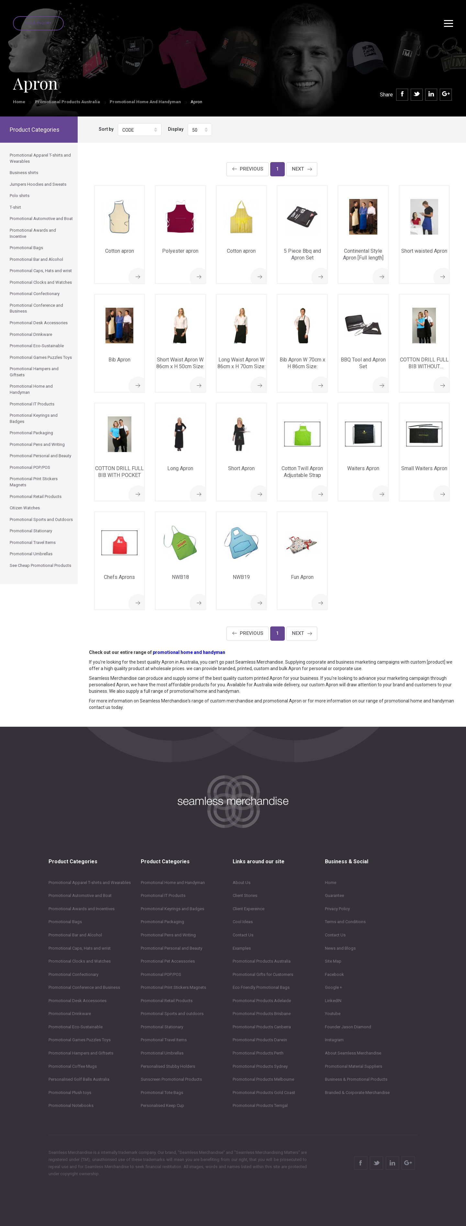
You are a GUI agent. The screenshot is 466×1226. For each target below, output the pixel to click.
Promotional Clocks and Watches (80, 961)
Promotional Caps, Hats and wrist (80, 948)
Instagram (334, 1039)
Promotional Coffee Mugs (73, 1066)
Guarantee (334, 895)
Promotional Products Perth (258, 1053)
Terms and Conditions (345, 921)
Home (19, 101)
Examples (242, 948)
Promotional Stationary (162, 1026)
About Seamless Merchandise (353, 1053)
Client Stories (245, 895)
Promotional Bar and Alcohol (75, 935)
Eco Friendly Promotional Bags (261, 987)
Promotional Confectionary (73, 974)
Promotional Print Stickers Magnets (173, 987)
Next (298, 169)
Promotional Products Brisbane (262, 1013)
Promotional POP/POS (161, 974)
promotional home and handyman (189, 652)
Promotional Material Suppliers (353, 1066)
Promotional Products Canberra (262, 1026)
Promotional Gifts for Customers (263, 974)
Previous (251, 169)
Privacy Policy (337, 908)
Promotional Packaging (162, 921)
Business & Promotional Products (356, 1079)
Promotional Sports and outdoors (172, 1013)
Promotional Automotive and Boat (80, 895)
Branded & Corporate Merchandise (357, 1092)
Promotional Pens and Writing (168, 935)
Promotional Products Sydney (260, 1066)
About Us (241, 882)
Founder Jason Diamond (348, 1026)
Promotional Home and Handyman (145, 101)
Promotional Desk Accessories (77, 1000)
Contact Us (243, 935)
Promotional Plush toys (70, 1092)
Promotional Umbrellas (162, 1053)
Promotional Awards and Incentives (82, 908)
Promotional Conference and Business (84, 987)
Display (175, 129)
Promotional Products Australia (67, 101)
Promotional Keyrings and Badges (172, 908)
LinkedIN (333, 1000)
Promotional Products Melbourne (263, 1079)
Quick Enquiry (38, 23)
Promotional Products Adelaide (262, 1000)
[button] (139, 129)
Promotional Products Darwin (260, 1039)
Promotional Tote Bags (162, 1092)
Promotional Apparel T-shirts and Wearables (90, 882)
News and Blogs (340, 948)
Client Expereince (248, 908)
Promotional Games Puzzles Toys (80, 1039)
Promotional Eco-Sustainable (76, 1026)
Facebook (334, 974)
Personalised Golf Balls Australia (79, 1079)
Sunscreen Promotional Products (171, 1079)
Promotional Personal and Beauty (171, 948)
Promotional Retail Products (167, 1000)
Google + (333, 987)
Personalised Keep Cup (162, 1105)
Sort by (106, 129)
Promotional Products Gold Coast (264, 1092)
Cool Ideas (243, 921)
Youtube (332, 1013)
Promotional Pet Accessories (168, 961)
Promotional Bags (65, 921)
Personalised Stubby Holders (168, 1066)
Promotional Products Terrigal (260, 1105)
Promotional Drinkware (70, 1013)
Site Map (333, 961)
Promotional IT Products (163, 895)
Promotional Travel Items (164, 1039)
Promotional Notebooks (71, 1105)
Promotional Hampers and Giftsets (81, 1053)
